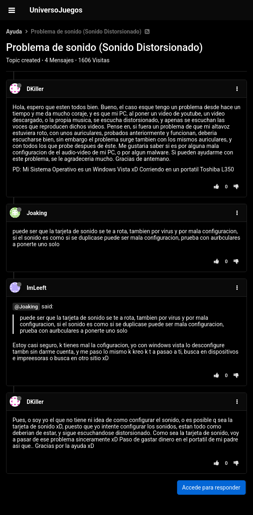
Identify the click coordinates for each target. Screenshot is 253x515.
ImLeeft (36, 288)
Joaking (37, 213)
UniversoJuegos (56, 10)
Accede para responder (211, 487)
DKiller (35, 89)
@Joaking (26, 307)
